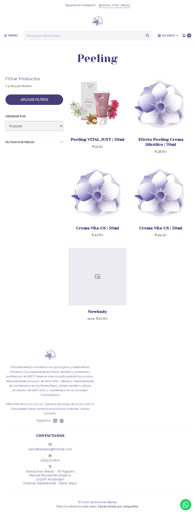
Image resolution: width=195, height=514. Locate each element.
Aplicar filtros (34, 99)
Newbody (97, 315)
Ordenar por (15, 116)
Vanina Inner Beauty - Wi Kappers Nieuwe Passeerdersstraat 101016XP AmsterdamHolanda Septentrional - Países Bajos (50, 475)
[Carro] (186, 35)
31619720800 (50, 458)
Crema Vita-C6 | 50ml (97, 231)
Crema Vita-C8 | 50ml (160, 231)
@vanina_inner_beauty (114, 5)
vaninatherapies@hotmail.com (50, 447)
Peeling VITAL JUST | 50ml (97, 139)
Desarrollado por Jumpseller (118, 506)
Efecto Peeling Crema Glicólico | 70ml (160, 142)
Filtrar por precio (34, 142)
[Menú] (10, 35)
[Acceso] (168, 35)
